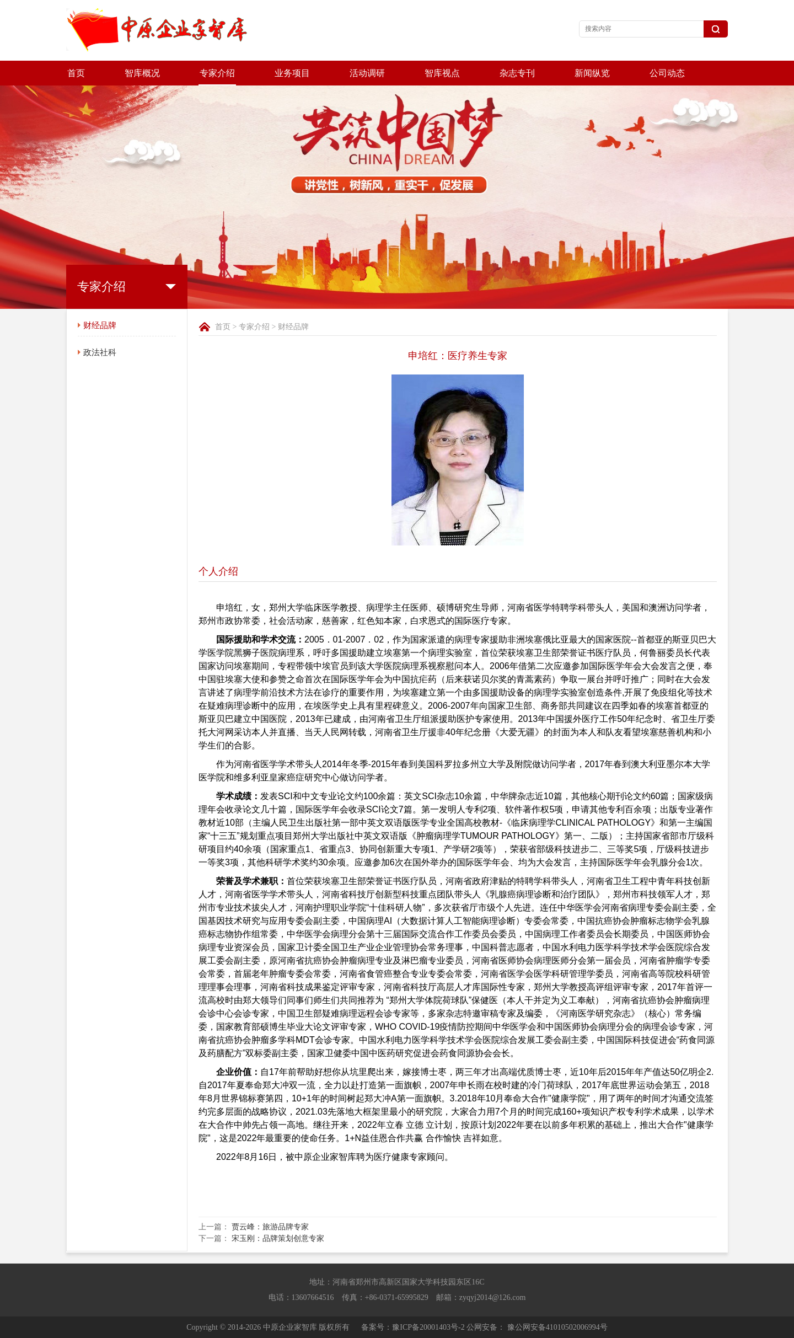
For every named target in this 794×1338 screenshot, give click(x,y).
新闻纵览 (592, 73)
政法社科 (99, 352)
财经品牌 (99, 325)
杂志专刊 (517, 73)
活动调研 (367, 73)
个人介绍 (218, 571)
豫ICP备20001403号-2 (428, 1327)
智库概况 (142, 73)
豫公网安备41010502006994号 (557, 1327)
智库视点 (442, 73)
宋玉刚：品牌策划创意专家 (278, 1238)
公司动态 (667, 73)
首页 (76, 73)
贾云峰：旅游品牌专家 (270, 1227)
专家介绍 (217, 73)
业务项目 (292, 73)
